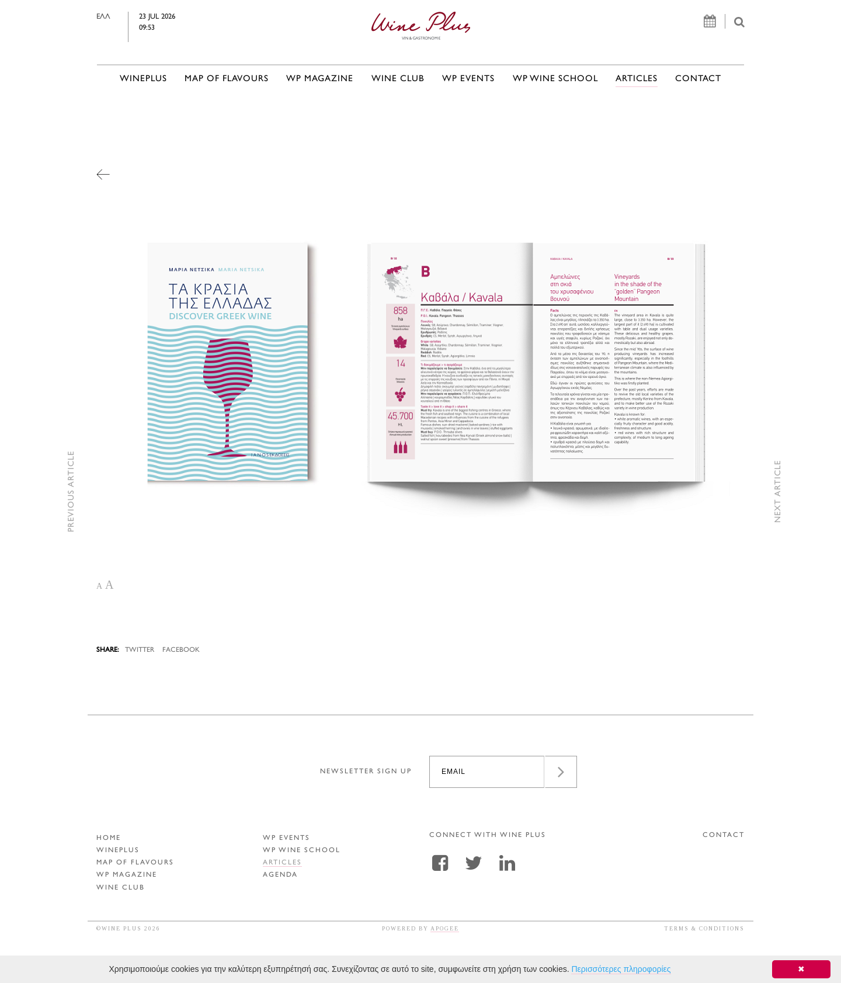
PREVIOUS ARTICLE (71, 491)
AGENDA (280, 875)
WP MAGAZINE (319, 79)
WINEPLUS (143, 79)
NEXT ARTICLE (778, 491)
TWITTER (139, 650)
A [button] (99, 586)
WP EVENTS (468, 79)
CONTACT (698, 79)
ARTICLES (637, 79)
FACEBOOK (181, 650)
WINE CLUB (398, 79)
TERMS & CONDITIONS (704, 928)
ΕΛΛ (129, 16)
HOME (108, 838)
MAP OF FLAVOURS (227, 79)
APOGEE (444, 928)
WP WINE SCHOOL (555, 79)
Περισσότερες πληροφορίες (620, 969)
